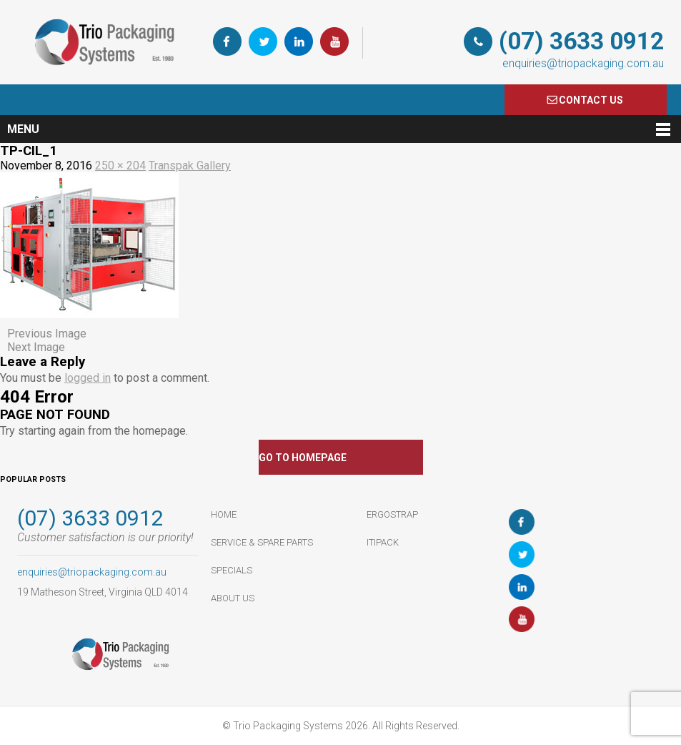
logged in (87, 378)
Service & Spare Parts (262, 542)
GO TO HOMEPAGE (303, 457)
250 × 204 (120, 165)
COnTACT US (591, 100)
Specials (231, 570)
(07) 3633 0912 (581, 41)
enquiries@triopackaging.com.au (583, 63)
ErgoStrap (392, 514)
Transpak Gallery (190, 165)
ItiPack (383, 542)
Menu (23, 129)
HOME (224, 514)
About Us (232, 598)
